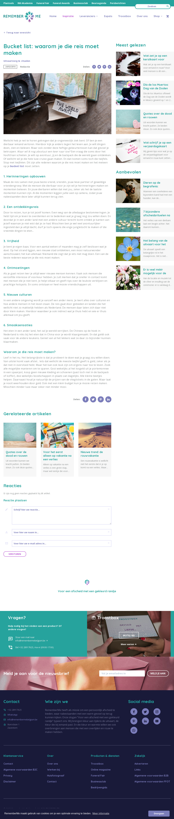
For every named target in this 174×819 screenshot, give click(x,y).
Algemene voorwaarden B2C (20, 769)
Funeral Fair (42, 3)
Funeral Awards (61, 3)
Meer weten (129, 644)
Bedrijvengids (99, 787)
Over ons (142, 16)
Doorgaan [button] (159, 813)
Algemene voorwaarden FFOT (152, 781)
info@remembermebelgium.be (22, 719)
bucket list (17, 166)
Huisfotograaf (55, 775)
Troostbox (124, 16)
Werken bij (53, 769)
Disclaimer (9, 781)
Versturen (15, 554)
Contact (8, 763)
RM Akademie (25, 3)
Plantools (8, 3)
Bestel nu (129, 635)
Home (53, 16)
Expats (108, 16)
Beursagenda (99, 3)
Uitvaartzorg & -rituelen (16, 60)
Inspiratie (68, 16)
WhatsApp (12, 714)
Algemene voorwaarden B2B (151, 775)
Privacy (7, 775)
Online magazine (101, 769)
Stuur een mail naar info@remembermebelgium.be (31, 639)
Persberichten (118, 3)
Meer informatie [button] (100, 813)
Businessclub (81, 3)
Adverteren (141, 763)
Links (137, 769)
